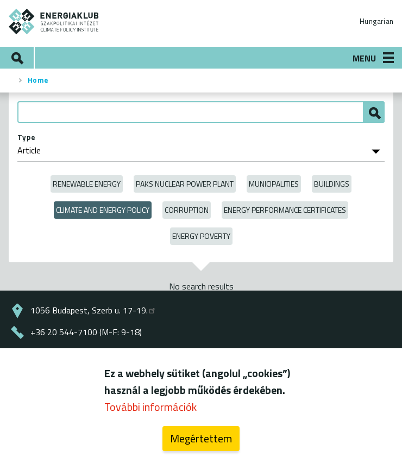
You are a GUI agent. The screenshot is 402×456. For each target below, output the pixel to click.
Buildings (331, 183)
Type (26, 137)
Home (38, 80)
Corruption (187, 209)
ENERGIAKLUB (54, 21)
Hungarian (376, 21)
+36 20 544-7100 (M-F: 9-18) (86, 331)
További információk (150, 410)
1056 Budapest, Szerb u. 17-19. (93, 310)
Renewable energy (87, 183)
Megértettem (201, 441)
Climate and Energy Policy (102, 209)
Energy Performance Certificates (285, 209)
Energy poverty (201, 236)
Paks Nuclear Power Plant (185, 183)
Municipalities (274, 183)
